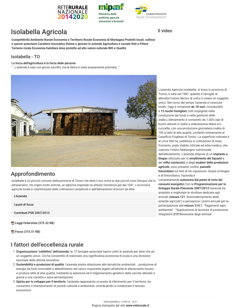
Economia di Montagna (108, 40)
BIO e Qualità (117, 48)
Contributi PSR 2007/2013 (32, 213)
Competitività (20, 40)
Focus (25, 231)
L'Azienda (20, 196)
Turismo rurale (21, 48)
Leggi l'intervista (32, 223)
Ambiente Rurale (42, 40)
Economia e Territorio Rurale (73, 40)
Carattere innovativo (51, 44)
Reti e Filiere (139, 44)
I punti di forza (24, 204)
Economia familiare (45, 48)
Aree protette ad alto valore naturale (83, 48)
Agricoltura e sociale (117, 44)
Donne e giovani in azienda (84, 44)
